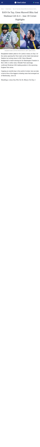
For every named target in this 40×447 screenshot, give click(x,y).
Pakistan (4, 387)
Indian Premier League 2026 (29, 393)
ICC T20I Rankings (7, 367)
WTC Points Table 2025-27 (9, 370)
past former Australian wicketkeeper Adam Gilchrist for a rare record (19, 126)
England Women (6, 398)
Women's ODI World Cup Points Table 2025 (11, 353)
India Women (5, 396)
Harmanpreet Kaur (26, 367)
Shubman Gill (25, 350)
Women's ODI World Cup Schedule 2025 (11, 347)
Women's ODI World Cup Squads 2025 (11, 350)
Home (2, 8)
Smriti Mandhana (26, 364)
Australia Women (6, 404)
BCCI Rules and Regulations (9, 373)
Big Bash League (26, 387)
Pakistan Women (6, 401)
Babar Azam (25, 362)
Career (3, 421)
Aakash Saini (20, 22)
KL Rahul (24, 359)
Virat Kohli (25, 347)
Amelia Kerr (25, 373)
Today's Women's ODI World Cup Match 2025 (11, 356)
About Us (4, 415)
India (3, 381)
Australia (4, 384)
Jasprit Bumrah (26, 356)
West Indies (5, 393)
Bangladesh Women (7, 407)
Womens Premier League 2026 (29, 390)
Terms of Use (5, 424)
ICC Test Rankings (6, 362)
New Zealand (5, 390)
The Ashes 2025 (26, 381)
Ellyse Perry (25, 370)
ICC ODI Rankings (7, 364)
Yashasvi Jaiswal (26, 353)
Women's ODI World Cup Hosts (10, 359)
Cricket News (8, 8)
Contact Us (5, 418)
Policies (4, 427)
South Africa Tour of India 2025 (30, 384)
